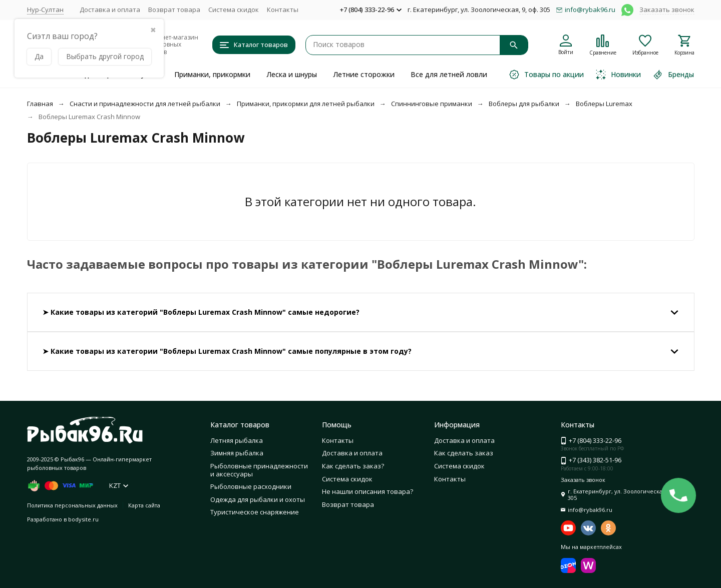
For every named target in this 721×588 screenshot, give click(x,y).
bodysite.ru (83, 519)
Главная (40, 103)
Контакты (282, 9)
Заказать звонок (666, 9)
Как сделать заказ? (353, 465)
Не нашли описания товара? (367, 491)
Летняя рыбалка (236, 440)
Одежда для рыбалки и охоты (257, 499)
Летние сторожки (364, 74)
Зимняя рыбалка (236, 452)
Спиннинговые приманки (431, 103)
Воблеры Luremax (604, 103)
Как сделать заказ (463, 452)
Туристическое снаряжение (254, 511)
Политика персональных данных (72, 505)
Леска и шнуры (291, 74)
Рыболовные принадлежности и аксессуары (259, 469)
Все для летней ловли (449, 74)
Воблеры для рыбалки (524, 103)
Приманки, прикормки (212, 74)
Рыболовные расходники (250, 486)
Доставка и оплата (110, 9)
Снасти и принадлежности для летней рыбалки (145, 103)
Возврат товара (174, 9)
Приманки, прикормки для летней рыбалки (306, 103)
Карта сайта (144, 505)
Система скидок (233, 9)
